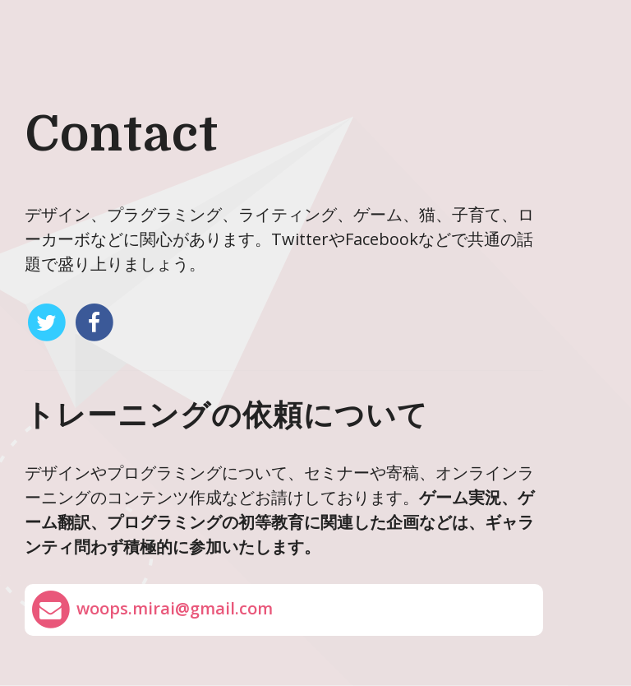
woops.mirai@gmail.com (151, 610)
